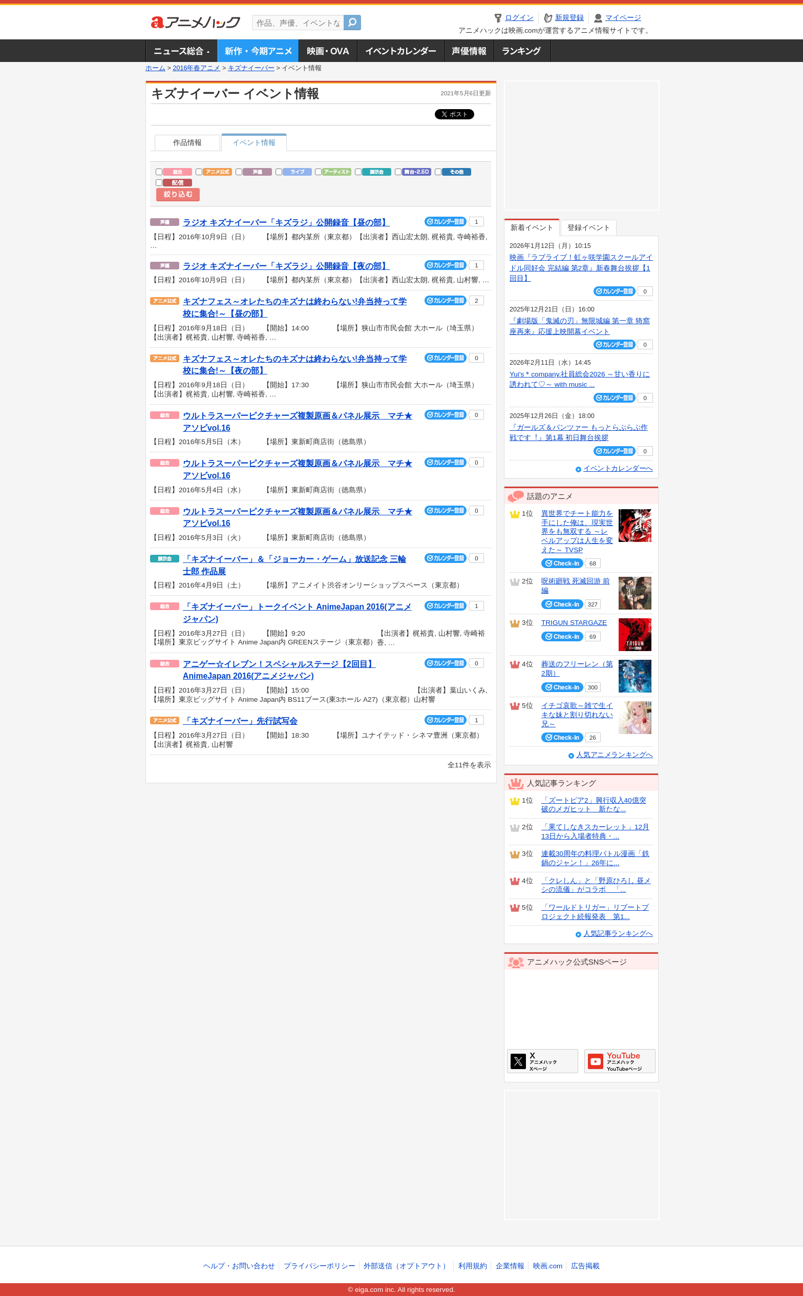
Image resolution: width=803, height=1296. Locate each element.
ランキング (523, 50)
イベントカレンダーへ (618, 468)
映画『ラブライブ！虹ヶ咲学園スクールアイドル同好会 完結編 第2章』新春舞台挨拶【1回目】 (581, 268)
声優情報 (469, 50)
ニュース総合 (181, 50)
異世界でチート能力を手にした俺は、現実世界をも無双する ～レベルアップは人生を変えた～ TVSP (577, 532)
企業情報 (510, 1266)
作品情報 (187, 143)
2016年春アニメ (196, 68)
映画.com (547, 1266)
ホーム (155, 68)
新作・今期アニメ (258, 50)
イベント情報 (254, 143)
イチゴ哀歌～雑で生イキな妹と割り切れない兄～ (577, 714)
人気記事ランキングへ (618, 933)
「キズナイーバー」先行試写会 (240, 721)
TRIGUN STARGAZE (574, 622)
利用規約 (472, 1266)
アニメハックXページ (542, 1061)
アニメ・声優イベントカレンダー (401, 50)
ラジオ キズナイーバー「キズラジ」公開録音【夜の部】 (286, 266)
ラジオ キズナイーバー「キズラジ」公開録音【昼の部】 (286, 222)
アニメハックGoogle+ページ (620, 1061)
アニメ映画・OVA (328, 50)
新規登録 (569, 18)
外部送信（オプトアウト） (407, 1266)
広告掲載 (585, 1266)
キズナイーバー (251, 68)
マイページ (623, 18)
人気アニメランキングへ (614, 755)
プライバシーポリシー (319, 1266)
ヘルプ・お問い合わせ (239, 1266)
